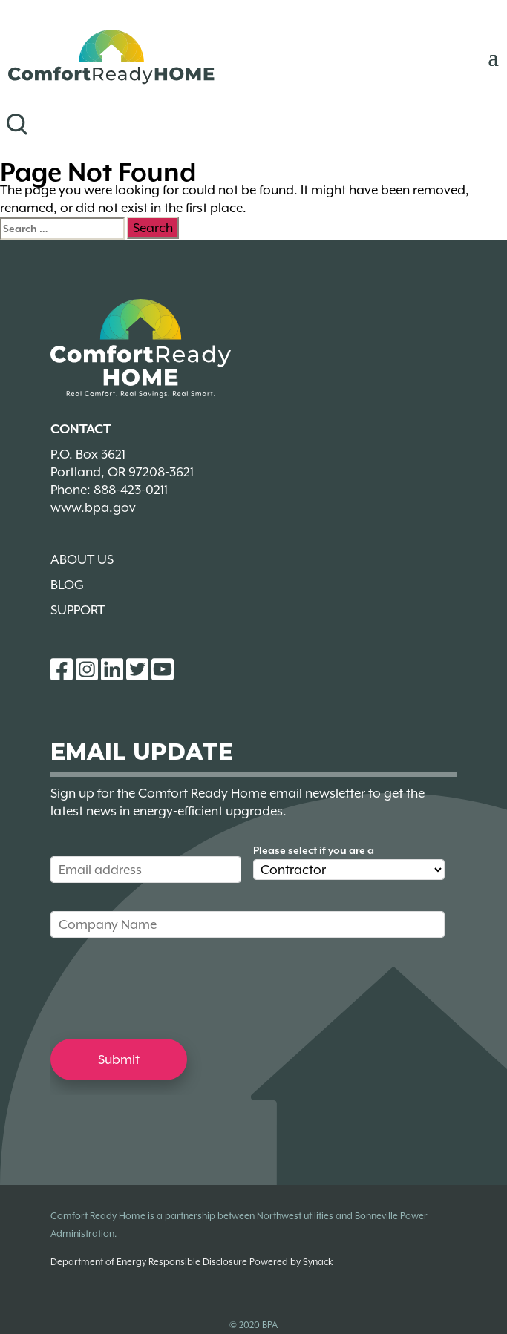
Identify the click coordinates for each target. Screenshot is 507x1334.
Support (77, 609)
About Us (82, 559)
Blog (67, 584)
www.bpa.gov (93, 507)
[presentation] (163, 987)
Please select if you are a (313, 850)
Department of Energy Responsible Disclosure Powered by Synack (191, 1261)
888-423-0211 (131, 489)
